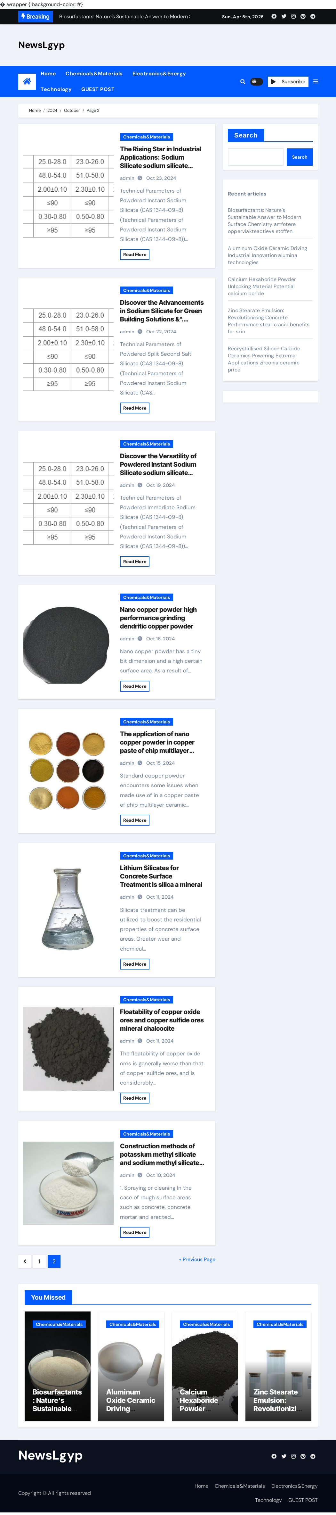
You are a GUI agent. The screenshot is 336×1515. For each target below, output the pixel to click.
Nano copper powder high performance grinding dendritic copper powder (158, 618)
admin (127, 178)
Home (48, 73)
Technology (56, 89)
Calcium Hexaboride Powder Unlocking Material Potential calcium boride (262, 286)
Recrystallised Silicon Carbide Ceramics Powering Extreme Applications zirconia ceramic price (264, 359)
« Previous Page (197, 1259)
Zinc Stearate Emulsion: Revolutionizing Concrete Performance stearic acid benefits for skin (269, 321)
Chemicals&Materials (94, 73)
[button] (315, 81)
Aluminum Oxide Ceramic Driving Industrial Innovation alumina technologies (267, 255)
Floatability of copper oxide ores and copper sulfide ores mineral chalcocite (162, 1020)
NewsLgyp (41, 45)
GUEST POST (98, 89)
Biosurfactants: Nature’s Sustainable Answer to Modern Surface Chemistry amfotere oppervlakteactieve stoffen (264, 221)
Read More (134, 254)
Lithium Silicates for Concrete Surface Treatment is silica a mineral (161, 876)
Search (246, 135)
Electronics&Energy (159, 73)
